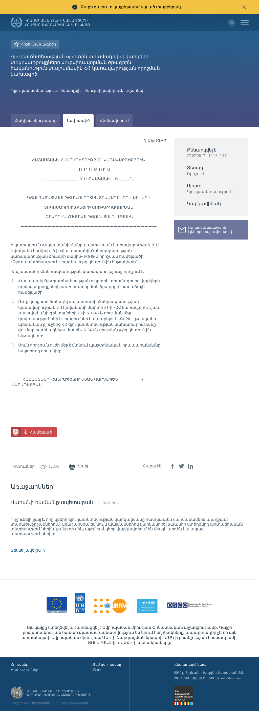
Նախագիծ (78, 120)
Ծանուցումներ (24, 670)
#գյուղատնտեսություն (34, 91)
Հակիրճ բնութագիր (35, 120)
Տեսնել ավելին (26, 550)
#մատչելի (71, 91)
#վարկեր (135, 91)
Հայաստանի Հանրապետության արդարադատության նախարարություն (59, 693)
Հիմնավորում (114, 120)
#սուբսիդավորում (103, 91)
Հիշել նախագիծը (38, 44)
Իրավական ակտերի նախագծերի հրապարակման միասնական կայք (57, 23)
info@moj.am (231, 678)
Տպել (83, 466)
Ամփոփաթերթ (30, 133)
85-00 (96, 670)
